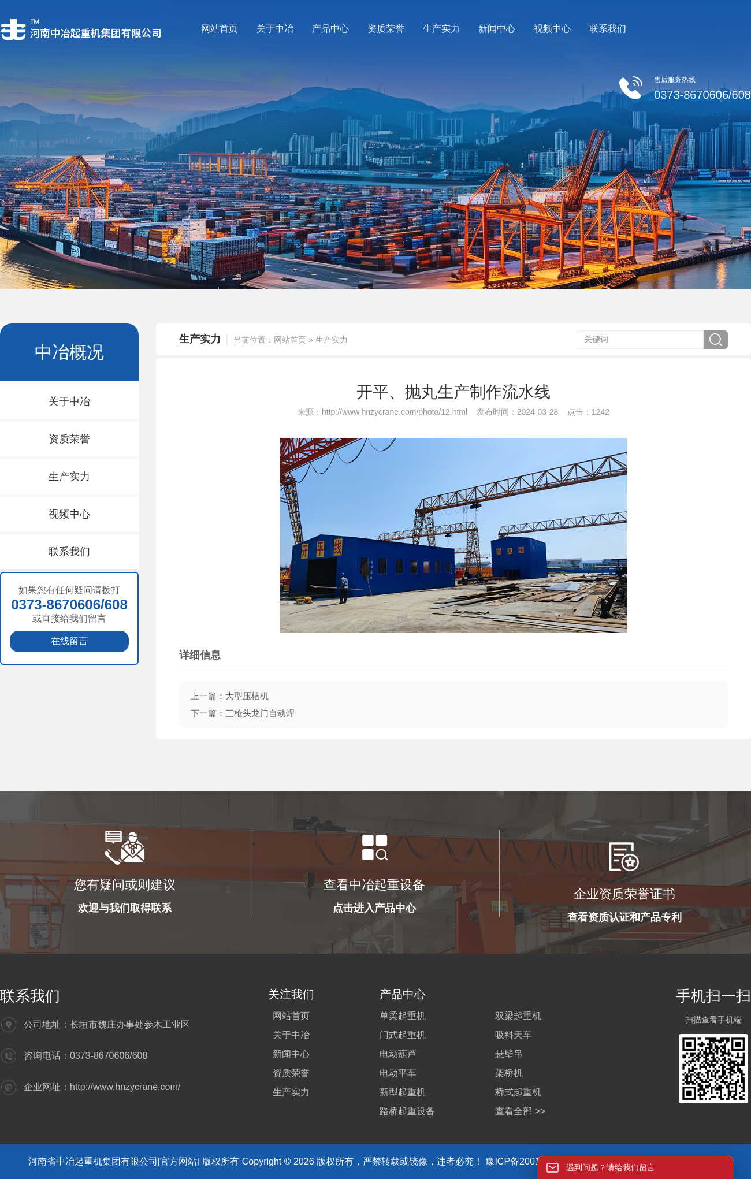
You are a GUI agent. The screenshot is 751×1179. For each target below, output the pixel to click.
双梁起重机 (518, 1016)
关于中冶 (274, 29)
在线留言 (69, 641)
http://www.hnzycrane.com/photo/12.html (394, 411)
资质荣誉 (385, 29)
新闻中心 (496, 29)
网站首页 (219, 29)
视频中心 (552, 29)
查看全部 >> (520, 1111)
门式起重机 (403, 1035)
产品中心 (330, 29)
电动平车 (398, 1073)
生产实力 (441, 29)
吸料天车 (513, 1035)
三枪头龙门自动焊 (260, 713)
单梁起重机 (403, 1016)
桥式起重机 (518, 1092)
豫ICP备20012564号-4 (533, 1161)
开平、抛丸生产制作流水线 (453, 392)
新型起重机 (403, 1092)
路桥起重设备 (407, 1111)
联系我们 (607, 29)
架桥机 (509, 1073)
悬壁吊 (509, 1054)
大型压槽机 (247, 696)
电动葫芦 (398, 1054)
